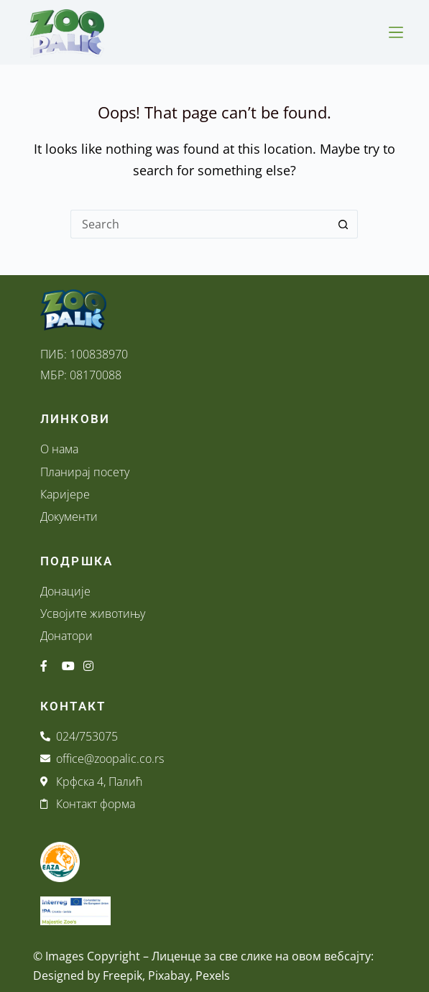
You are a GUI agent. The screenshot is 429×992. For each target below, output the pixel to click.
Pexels (212, 975)
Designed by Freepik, (89, 975)
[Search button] (343, 224)
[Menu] (396, 32)
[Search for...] (199, 224)
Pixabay (169, 975)
